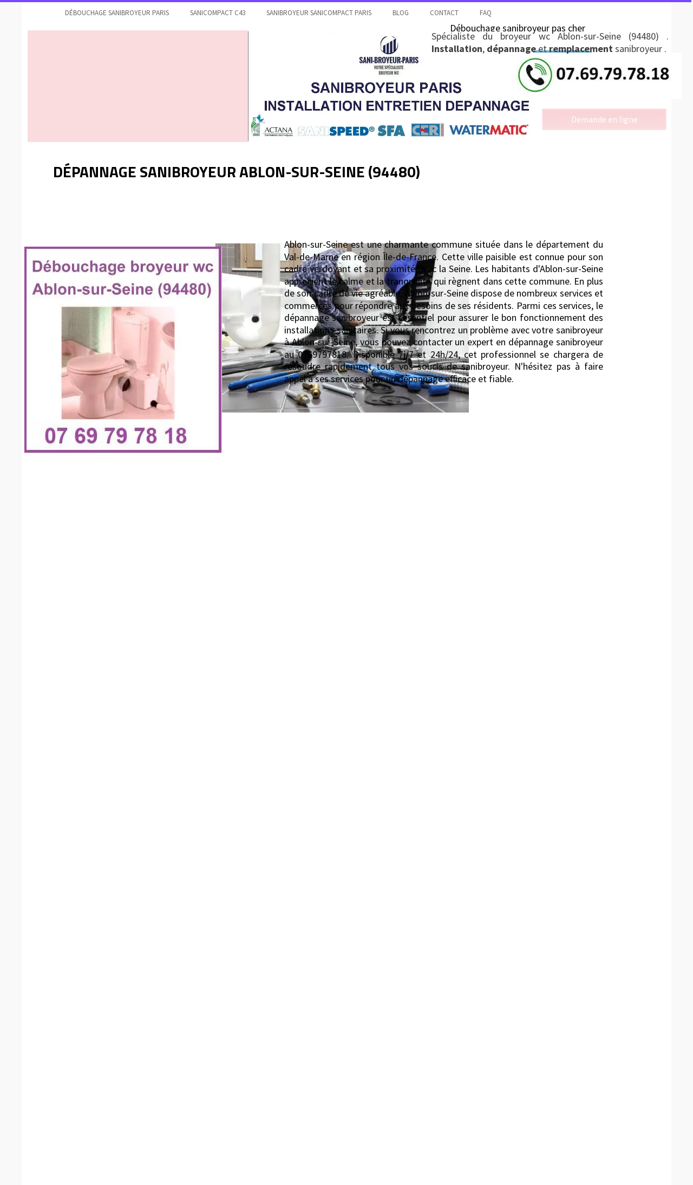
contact (444, 12)
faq (486, 12)
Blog (401, 12)
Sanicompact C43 (217, 12)
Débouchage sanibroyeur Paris (117, 12)
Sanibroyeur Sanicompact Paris (318, 12)
